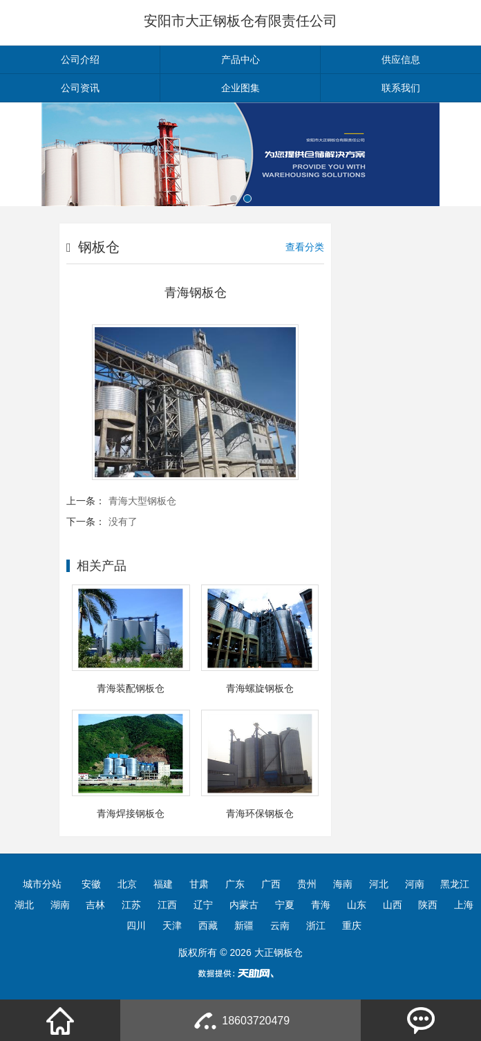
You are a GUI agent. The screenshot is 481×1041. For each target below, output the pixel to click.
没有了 (123, 521)
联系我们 (400, 87)
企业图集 (240, 87)
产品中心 (240, 59)
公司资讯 (80, 87)
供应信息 (400, 59)
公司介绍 (80, 59)
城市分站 (42, 884)
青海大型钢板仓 (142, 500)
